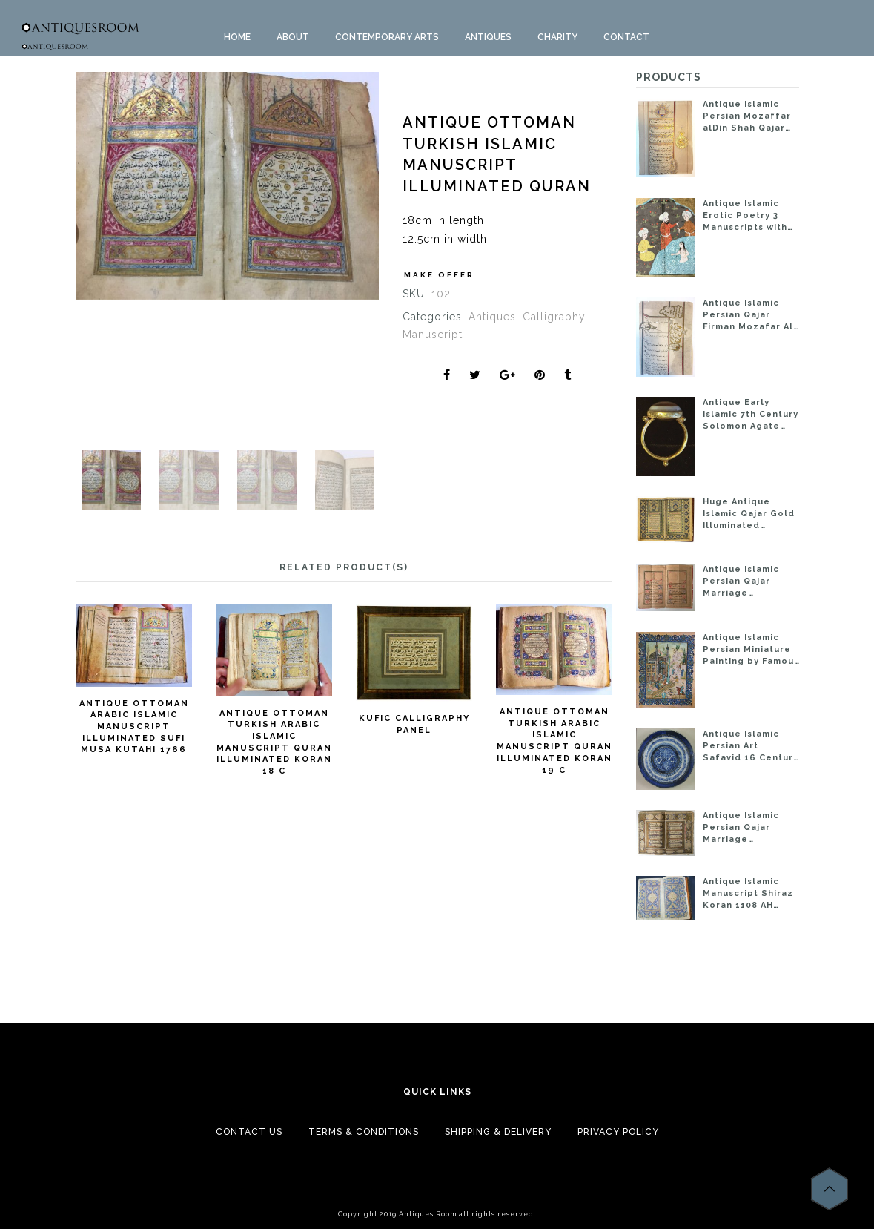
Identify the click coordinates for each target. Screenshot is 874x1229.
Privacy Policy (618, 1132)
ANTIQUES (488, 37)
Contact (626, 37)
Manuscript (433, 334)
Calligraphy (554, 317)
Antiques (492, 317)
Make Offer (439, 275)
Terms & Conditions (363, 1132)
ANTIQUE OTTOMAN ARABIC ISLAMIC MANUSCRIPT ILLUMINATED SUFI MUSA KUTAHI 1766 (134, 727)
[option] (227, 186)
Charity (557, 37)
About (293, 37)
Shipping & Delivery (498, 1132)
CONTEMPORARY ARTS (387, 37)
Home (237, 37)
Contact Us (249, 1132)
